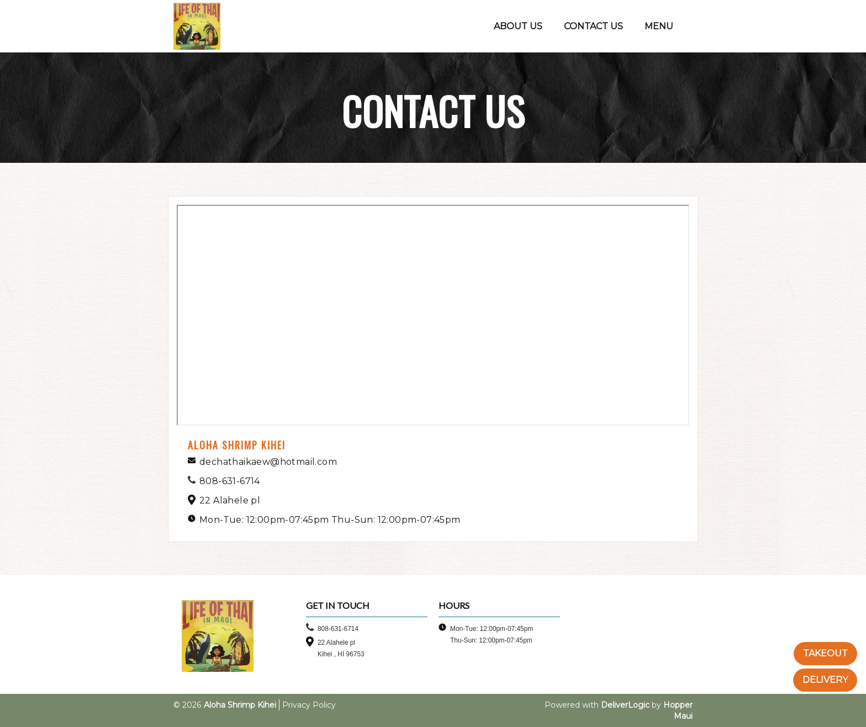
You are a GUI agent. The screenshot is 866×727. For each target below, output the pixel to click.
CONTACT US (593, 26)
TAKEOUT (825, 653)
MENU (659, 26)
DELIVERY (825, 680)
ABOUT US (518, 26)
